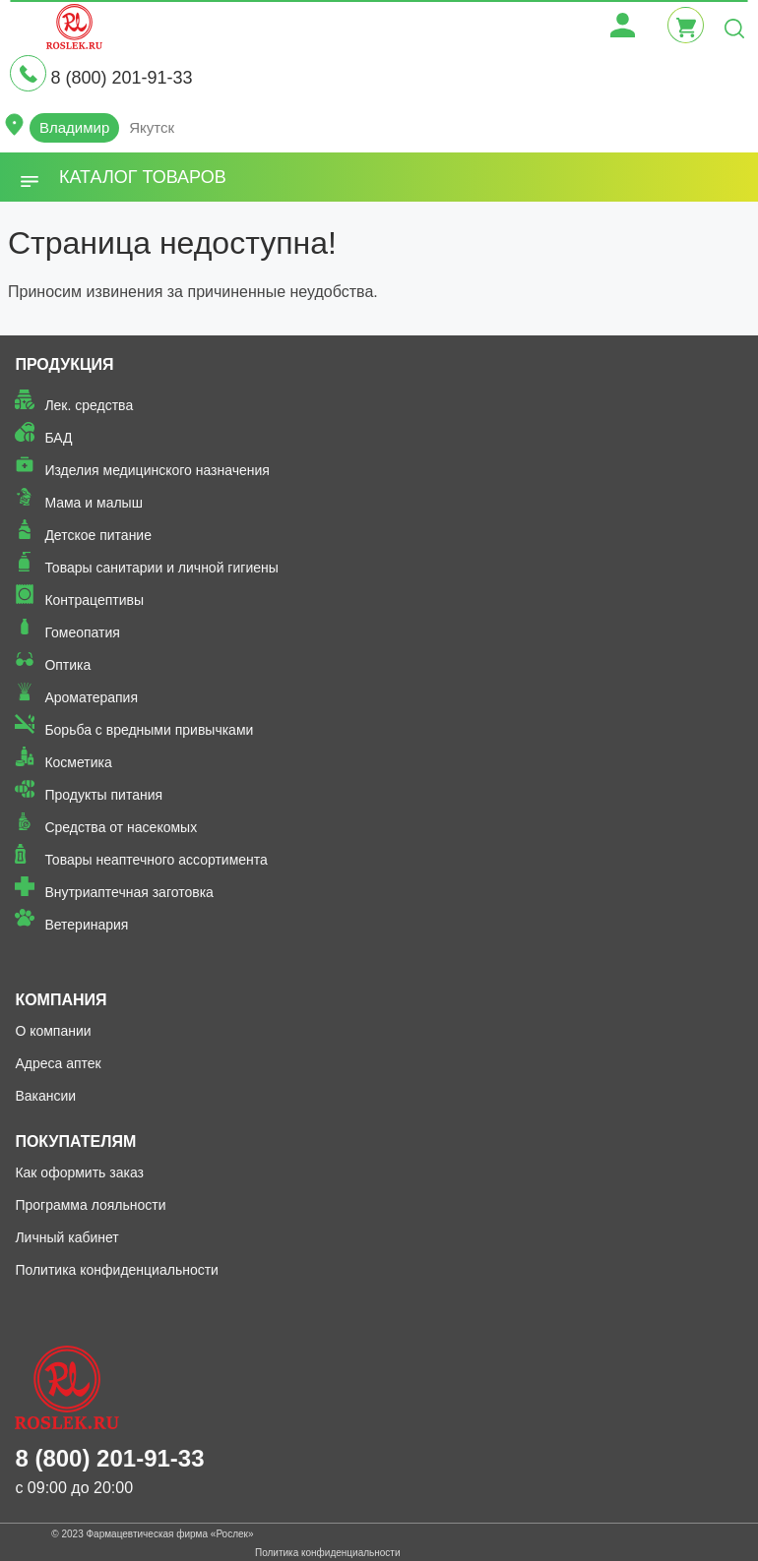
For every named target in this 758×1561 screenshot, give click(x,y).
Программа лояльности (90, 1205)
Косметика (77, 762)
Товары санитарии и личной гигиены (161, 567)
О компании (53, 1031)
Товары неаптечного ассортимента (155, 860)
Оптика (67, 665)
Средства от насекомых (120, 827)
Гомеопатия (82, 632)
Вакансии (45, 1096)
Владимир (74, 127)
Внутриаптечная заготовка (129, 892)
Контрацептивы (94, 600)
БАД (58, 438)
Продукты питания (103, 795)
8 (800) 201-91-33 (121, 78)
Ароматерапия (91, 697)
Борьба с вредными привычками (148, 730)
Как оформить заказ (79, 1172)
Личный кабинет (66, 1237)
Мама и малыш (93, 502)
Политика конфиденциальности (117, 1270)
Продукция (64, 364)
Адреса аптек (57, 1063)
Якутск (151, 127)
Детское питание (98, 535)
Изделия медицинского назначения (157, 470)
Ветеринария (86, 924)
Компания (60, 999)
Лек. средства (88, 405)
